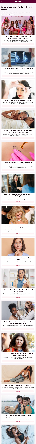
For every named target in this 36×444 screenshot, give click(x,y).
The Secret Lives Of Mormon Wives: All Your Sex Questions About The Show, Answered (9, 29)
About (14, 425)
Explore (16, 431)
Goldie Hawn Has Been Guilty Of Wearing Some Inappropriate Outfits (9, 109)
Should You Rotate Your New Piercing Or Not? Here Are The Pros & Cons (9, 350)
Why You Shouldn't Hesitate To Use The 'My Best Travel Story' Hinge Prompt (26, 325)
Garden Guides (30, 431)
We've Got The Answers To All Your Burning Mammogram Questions (27, 28)
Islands (27, 432)
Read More (9, 39)
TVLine (18, 436)
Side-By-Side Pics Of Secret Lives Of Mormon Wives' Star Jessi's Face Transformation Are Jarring (9, 244)
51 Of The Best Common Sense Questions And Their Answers (27, 109)
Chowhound (8, 431)
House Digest (19, 432)
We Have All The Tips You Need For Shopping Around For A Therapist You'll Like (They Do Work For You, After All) (27, 298)
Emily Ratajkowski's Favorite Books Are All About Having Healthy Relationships (9, 378)
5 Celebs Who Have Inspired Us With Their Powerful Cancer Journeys (27, 271)
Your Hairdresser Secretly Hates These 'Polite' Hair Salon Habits (27, 213)
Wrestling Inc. (22, 436)
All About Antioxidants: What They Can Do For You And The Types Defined (9, 134)
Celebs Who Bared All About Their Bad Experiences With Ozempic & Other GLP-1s (27, 378)
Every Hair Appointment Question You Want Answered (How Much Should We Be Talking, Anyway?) (9, 215)
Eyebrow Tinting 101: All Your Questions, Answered (9, 54)
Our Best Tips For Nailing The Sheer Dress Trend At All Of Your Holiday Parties (27, 404)
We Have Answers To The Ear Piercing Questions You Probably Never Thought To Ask (27, 135)
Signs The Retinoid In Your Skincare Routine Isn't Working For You (9, 296)
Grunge (8, 432)
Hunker (23, 432)
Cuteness (12, 431)
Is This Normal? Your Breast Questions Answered (26, 161)
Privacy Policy (20, 425)
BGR (4, 431)
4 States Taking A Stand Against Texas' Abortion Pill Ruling (9, 324)
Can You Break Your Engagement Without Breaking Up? (9, 187)
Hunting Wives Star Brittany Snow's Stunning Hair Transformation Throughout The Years (27, 351)
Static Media (12, 427)
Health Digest (13, 432)
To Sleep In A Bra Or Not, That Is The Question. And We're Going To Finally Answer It (27, 188)
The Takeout (14, 436)
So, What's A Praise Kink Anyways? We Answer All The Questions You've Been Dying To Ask (26, 56)
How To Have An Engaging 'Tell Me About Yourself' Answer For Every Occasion (27, 82)
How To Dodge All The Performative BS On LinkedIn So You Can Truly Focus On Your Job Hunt (9, 405)
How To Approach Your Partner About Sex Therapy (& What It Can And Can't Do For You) (26, 243)
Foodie (20, 431)
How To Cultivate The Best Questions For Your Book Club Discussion (9, 271)
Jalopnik (30, 432)
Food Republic (24, 431)
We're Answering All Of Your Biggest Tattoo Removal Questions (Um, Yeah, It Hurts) (9, 83)
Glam (5, 432)
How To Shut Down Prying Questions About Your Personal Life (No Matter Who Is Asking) (9, 162)
